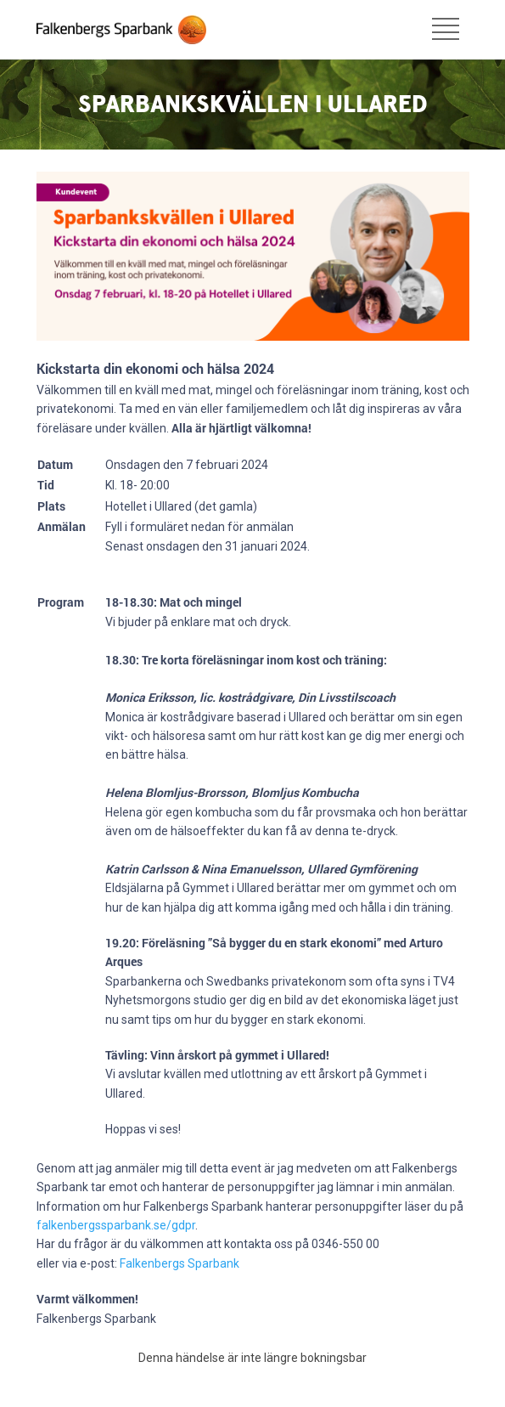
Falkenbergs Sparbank (179, 1263)
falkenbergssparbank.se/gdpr (115, 1225)
